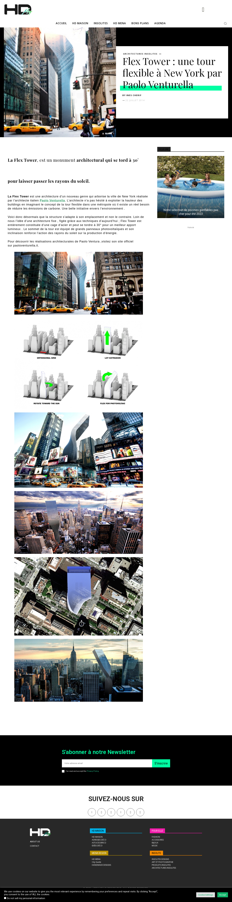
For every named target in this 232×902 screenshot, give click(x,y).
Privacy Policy (93, 771)
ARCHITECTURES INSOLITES (140, 54)
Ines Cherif (134, 95)
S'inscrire (161, 763)
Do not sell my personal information (26, 898)
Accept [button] (222, 895)
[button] (225, 23)
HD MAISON (98, 831)
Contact (34, 845)
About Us (35, 841)
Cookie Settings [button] (205, 895)
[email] (107, 763)
